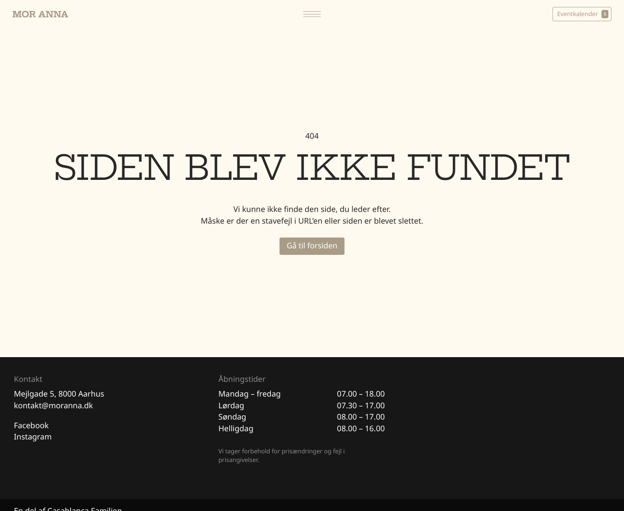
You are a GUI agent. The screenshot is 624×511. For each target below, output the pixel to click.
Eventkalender (581, 14)
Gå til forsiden (312, 246)
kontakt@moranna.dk (53, 406)
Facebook (31, 426)
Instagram (33, 438)
